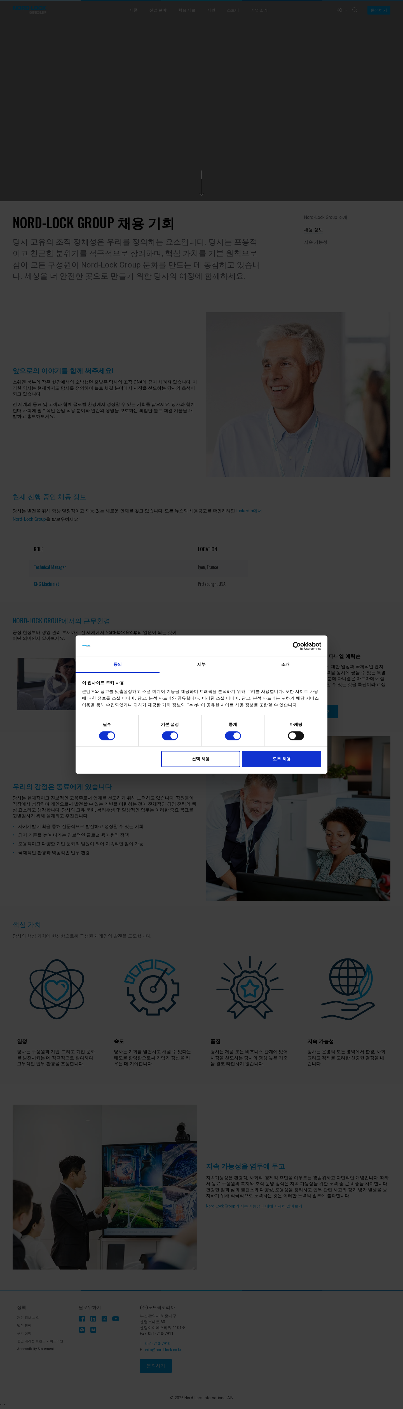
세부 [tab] (201, 664)
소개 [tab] (285, 664)
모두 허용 (281, 759)
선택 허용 (201, 759)
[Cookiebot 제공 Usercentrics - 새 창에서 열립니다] (296, 646)
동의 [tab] (117, 664)
